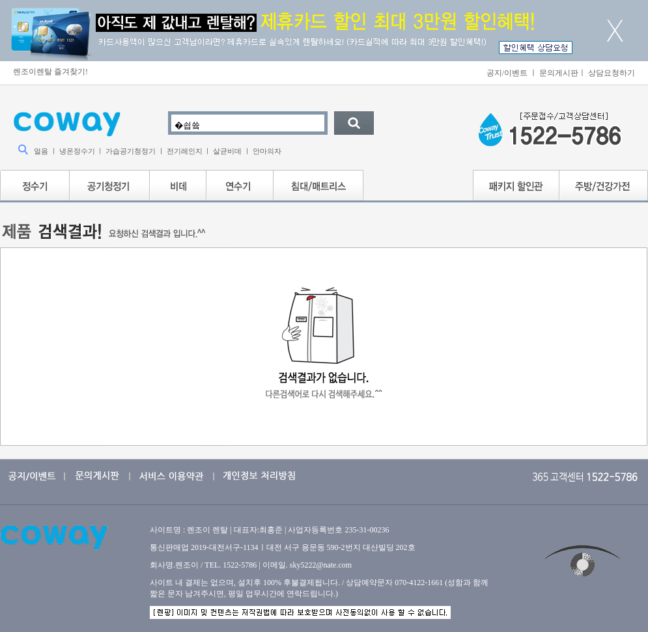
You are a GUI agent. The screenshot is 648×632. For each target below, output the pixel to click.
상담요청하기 (611, 72)
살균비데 (227, 151)
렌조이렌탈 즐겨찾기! (50, 71)
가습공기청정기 (131, 151)
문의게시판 (558, 72)
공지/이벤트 (507, 72)
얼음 (41, 151)
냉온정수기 (77, 151)
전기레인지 (185, 151)
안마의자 (267, 151)
